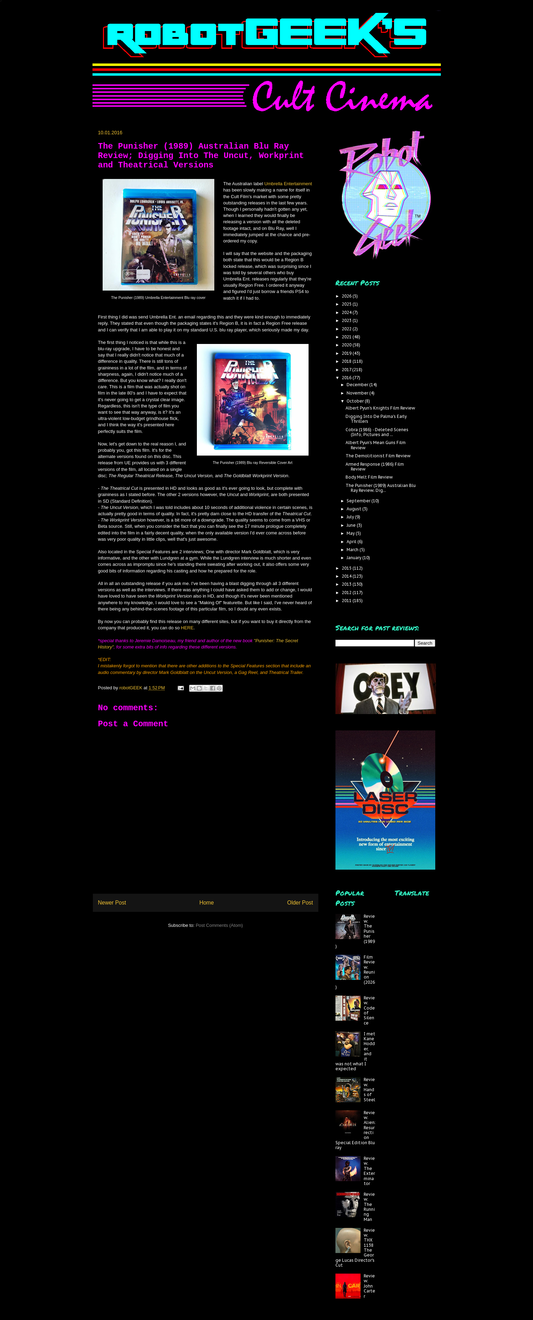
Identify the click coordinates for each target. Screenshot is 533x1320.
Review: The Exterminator (369, 1171)
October (356, 401)
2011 (347, 600)
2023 (347, 320)
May (351, 533)
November (358, 393)
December (358, 384)
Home (206, 903)
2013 (347, 584)
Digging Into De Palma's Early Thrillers (376, 419)
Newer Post (112, 903)
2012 (347, 592)
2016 (347, 377)
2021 (347, 336)
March (353, 549)
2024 (347, 312)
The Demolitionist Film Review (378, 455)
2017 (347, 369)
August (354, 508)
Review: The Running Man (369, 1207)
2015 (347, 568)
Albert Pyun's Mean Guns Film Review (376, 445)
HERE (187, 627)
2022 (347, 328)
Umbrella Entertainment (288, 183)
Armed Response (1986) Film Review (375, 467)
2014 (347, 576)
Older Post (300, 903)
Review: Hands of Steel (369, 1089)
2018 (347, 361)
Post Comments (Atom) (219, 925)
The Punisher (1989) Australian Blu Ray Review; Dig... (381, 488)
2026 (347, 296)
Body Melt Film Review (369, 477)
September (359, 500)
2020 (347, 344)
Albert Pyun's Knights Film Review (380, 408)
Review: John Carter (369, 1286)
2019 (347, 353)
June (352, 525)
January (354, 557)
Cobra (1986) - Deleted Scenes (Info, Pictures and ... (377, 432)
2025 (347, 304)
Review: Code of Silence (369, 1010)
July (351, 516)
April (352, 541)
